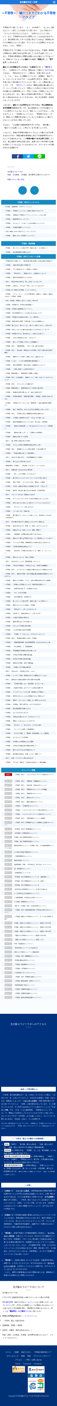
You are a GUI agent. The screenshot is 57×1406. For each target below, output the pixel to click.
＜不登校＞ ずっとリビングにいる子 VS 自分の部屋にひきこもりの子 (27, 498)
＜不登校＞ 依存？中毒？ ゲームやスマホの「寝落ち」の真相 (25, 482)
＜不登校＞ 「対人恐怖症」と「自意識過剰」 (19, 646)
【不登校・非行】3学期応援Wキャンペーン (27, 829)
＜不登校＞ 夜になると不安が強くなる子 (18, 461)
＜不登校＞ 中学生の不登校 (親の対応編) (18, 659)
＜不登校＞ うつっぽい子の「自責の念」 (18, 511)
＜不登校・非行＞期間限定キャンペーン (26, 956)
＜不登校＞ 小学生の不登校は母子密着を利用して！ (21, 746)
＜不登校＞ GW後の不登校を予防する (17, 617)
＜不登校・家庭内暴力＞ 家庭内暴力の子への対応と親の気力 (24, 388)
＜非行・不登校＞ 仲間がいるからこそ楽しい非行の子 (21, 300)
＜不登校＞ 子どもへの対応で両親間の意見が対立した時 (22, 445)
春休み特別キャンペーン (21, 860)
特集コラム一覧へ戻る (15, 179)
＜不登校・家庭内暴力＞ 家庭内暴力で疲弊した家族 (21, 373)
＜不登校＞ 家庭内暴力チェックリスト (17, 219)
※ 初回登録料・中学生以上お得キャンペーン (28, 897)
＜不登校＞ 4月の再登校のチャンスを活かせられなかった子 (23, 313)
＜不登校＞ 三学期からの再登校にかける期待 (19, 741)
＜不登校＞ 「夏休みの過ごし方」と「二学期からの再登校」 (24, 432)
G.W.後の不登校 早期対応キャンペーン (26, 852)
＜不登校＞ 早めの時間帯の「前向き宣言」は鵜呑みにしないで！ (25, 365)
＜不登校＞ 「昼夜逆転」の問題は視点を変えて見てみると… (24, 534)
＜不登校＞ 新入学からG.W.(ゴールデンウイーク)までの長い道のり (26, 478)
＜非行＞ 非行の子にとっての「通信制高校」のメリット (22, 561)
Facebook (27, 1364)
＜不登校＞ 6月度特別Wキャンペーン (26, 806)
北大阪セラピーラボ (15, 172)
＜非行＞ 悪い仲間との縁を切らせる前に (18, 441)
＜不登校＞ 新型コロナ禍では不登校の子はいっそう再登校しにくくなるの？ (29, 538)
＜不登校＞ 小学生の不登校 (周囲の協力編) (18, 655)
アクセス (18, 1360)
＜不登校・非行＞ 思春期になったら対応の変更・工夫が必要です (25, 449)
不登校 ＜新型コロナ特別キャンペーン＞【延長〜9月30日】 (33, 931)
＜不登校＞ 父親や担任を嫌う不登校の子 (18, 265)
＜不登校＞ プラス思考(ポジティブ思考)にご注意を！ (22, 269)
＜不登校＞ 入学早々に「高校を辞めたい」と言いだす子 (22, 613)
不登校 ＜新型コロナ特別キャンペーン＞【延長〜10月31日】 (33, 927)
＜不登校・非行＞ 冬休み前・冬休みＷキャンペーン (30, 785)
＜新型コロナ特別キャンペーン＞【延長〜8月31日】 (30, 935)
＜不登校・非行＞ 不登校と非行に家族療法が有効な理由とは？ (25, 413)
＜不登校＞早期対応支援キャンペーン (26, 989)
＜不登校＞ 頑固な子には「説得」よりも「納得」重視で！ (23, 530)
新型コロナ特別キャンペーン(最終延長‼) (26, 952)
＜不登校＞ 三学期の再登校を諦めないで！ (18, 546)
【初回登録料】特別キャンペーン (24, 985)
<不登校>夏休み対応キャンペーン (24, 960)
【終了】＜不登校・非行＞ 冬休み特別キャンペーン (30, 906)
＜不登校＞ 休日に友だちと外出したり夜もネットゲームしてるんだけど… (28, 503)
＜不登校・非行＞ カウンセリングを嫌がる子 (19, 384)
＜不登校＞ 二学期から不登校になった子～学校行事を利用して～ (25, 584)
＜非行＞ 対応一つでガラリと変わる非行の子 (19, 758)
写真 (29, 1356)
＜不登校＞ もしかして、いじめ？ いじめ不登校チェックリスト (25, 223)
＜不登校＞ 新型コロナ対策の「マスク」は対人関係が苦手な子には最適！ (28, 580)
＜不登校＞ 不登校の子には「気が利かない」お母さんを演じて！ (25, 333)
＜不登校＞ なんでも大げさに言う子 (16, 712)
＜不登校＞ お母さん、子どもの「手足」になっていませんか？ (25, 286)
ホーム (8, 1352)
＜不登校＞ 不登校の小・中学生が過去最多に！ (19, 305)
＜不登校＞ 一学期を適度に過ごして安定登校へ (20, 453)
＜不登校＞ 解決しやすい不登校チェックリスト (20, 235)
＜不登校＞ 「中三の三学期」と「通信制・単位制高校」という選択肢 (27, 733)
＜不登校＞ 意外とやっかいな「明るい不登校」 (20, 557)
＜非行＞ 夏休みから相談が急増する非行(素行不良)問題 (22, 679)
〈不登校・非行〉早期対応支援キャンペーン (28, 977)
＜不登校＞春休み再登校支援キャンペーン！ (28, 997)
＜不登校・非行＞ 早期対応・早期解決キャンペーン (30, 781)
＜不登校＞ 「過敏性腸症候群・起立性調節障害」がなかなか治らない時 (27, 642)
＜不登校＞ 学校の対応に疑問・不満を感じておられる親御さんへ (25, 321)
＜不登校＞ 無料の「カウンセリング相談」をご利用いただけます (25, 700)
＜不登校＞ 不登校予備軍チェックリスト (18, 227)
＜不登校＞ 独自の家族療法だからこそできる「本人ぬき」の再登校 (26, 422)
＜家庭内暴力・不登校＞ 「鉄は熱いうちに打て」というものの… (25, 465)
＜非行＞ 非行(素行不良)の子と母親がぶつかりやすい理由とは (24, 522)
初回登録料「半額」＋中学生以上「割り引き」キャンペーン (32, 864)
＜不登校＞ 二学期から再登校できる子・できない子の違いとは (25, 418)
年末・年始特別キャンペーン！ (24, 944)
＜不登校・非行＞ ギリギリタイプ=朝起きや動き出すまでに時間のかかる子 (28, 569)
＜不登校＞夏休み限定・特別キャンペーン (27, 981)
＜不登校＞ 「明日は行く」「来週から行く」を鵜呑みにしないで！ (26, 273)
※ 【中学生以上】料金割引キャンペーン (26, 893)
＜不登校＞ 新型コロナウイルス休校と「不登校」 (20, 605)
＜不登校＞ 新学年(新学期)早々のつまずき (18, 277)
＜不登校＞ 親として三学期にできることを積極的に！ (22, 342)
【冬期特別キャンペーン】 (22, 873)
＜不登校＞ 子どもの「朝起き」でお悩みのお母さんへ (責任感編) (25, 762)
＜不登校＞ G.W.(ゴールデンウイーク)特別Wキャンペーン (32, 814)
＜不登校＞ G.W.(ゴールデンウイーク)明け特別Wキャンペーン (34, 810)
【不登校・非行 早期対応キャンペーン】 (26, 885)
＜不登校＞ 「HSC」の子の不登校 (15, 593)
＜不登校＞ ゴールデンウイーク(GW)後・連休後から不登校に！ (25, 692)
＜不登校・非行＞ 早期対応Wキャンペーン (28, 793)
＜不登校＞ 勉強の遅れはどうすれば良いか (18, 621)
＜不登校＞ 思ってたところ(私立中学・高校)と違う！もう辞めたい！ (26, 248)
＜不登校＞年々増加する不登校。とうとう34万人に (20, 290)
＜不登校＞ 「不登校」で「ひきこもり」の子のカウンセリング (25, 634)
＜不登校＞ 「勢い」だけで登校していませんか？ (20, 474)
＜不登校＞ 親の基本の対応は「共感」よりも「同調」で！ (23, 754)
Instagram (38, 1364)
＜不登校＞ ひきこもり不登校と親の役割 (18, 626)
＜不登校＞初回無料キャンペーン (24, 964)
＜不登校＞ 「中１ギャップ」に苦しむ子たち (19, 507)
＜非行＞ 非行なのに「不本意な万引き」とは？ (20, 671)
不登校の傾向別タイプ (42, 1352)
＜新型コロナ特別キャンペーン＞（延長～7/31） (29, 939)
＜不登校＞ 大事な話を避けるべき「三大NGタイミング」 (23, 717)
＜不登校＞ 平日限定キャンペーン (24, 968)
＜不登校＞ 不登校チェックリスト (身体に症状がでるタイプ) (24, 211)
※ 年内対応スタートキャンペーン (24, 973)
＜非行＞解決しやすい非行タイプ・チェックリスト (20, 231)
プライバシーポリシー (41, 1356)
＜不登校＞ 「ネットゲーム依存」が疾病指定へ (20, 729)
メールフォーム (30, 1302)
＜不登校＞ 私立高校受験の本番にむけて (18, 252)
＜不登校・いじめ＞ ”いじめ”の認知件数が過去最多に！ (22, 361)
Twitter (17, 1364)
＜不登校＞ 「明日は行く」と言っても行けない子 (20, 609)
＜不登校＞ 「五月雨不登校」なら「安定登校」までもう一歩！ (25, 683)
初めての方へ (26, 1352)
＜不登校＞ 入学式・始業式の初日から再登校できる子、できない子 (26, 486)
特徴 (23, 1356)
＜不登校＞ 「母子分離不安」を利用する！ (18, 597)
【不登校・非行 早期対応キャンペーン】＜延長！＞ (30, 881)
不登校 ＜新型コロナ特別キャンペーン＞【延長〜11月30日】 (33, 923)
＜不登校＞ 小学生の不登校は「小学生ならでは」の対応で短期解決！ (27, 565)
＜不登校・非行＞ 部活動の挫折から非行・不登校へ (21, 638)
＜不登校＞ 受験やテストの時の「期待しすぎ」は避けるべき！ (25, 357)
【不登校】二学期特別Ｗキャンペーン (26, 833)
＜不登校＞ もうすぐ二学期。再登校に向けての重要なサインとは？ (26, 675)
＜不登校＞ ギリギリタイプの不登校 (16, 737)
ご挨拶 (16, 1352)
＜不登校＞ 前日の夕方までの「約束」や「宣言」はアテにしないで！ (27, 526)
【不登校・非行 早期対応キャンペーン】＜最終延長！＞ (31, 877)
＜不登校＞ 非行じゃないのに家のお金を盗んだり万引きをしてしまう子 (27, 329)
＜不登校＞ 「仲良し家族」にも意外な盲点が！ (20, 369)
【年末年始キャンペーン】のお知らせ (26, 948)
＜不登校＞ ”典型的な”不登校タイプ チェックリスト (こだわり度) (25, 215)
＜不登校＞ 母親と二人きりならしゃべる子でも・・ (21, 721)
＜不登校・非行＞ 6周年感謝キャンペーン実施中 (29, 818)
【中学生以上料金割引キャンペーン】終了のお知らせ (30, 889)
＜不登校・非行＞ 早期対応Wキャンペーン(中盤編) (30, 789)
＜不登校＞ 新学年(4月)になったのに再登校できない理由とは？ (25, 696)
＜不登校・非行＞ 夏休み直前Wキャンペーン (28, 802)
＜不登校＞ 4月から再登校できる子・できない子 (20, 338)
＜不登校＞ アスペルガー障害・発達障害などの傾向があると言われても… (28, 542)
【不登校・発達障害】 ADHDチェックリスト (18, 207)
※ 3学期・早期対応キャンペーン (24, 902)
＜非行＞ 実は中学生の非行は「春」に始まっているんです (23, 281)
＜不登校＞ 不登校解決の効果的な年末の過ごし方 (20, 650)
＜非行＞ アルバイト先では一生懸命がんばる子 (20, 494)
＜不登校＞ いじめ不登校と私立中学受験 (18, 630)
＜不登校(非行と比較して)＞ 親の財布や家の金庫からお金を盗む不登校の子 (29, 261)
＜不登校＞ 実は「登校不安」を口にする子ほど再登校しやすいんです (27, 409)
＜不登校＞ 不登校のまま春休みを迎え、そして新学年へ (22, 317)
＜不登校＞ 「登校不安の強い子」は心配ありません (21, 588)
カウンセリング (12, 1356)
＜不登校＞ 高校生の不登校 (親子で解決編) (19, 663)
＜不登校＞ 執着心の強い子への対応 (16, 436)
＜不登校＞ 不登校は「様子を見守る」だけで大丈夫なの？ (23, 704)
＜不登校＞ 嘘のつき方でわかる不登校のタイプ (20, 750)
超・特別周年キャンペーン (22, 868)
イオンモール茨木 (30, 1101)
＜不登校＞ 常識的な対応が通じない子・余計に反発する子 (23, 392)
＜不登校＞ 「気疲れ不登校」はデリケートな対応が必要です (24, 688)
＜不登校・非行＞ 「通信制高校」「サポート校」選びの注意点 (24, 346)
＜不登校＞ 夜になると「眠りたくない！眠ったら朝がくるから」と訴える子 (28, 325)
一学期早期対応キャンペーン (23, 856)
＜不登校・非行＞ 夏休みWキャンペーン (27, 797)
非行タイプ (20, 85)
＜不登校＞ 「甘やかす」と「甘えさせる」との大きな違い (23, 725)
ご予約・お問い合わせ (33, 1360)
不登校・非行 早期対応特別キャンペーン (26, 837)
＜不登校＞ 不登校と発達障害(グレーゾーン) (18, 309)
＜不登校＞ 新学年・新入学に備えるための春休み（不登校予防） (25, 490)
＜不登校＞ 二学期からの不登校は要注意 (18, 667)
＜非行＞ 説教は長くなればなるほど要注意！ (19, 470)
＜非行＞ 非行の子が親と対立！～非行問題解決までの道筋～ (24, 457)
